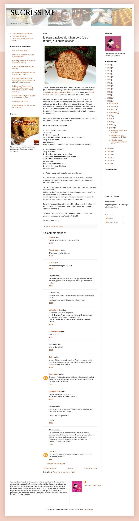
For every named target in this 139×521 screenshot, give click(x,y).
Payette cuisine (54, 250)
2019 (109, 80)
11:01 (51, 367)
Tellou (51, 357)
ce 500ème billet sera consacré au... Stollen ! (118, 136)
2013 (109, 98)
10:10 (51, 350)
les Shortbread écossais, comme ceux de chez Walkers (23, 73)
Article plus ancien (90, 468)
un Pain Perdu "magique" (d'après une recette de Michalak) (23, 96)
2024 (109, 68)
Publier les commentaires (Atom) (64, 472)
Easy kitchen (53, 374)
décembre (113, 103)
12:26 (51, 303)
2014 (109, 95)
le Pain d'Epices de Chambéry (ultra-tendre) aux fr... (118, 142)
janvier (111, 128)
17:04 (51, 269)
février (111, 125)
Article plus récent (50, 468)
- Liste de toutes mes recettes (22, 34)
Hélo (50, 451)
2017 (109, 86)
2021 (109, 74)
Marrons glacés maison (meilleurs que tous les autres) (23, 61)
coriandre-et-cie (55, 310)
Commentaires (112, 222)
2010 (109, 151)
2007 (109, 160)
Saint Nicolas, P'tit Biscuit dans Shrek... (62, 92)
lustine (51, 237)
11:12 (51, 399)
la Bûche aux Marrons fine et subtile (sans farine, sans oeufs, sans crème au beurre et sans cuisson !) (23, 88)
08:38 (51, 384)
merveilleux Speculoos (20, 101)
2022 (109, 71)
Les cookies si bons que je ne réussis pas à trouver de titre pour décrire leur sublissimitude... (23, 80)
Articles (109, 218)
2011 (109, 148)
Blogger (90, 509)
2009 (109, 154)
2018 (109, 83)
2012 (109, 101)
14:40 (51, 459)
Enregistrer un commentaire (56, 464)
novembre (113, 107)
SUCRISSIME (33, 12)
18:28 (51, 286)
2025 (109, 65)
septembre (113, 113)
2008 (109, 157)
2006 (109, 163)
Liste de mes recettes (19, 51)
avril (110, 119)
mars (111, 122)
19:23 (51, 423)
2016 (109, 89)
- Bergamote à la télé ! (19, 36)
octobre (112, 110)
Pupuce (52, 263)
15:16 (51, 337)
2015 (109, 92)
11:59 (51, 324)
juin (110, 116)
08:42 (51, 444)
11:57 (51, 243)
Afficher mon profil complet (93, 486)
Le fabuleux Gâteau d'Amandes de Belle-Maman (23, 56)
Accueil (70, 468)
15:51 (51, 256)
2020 (109, 77)
